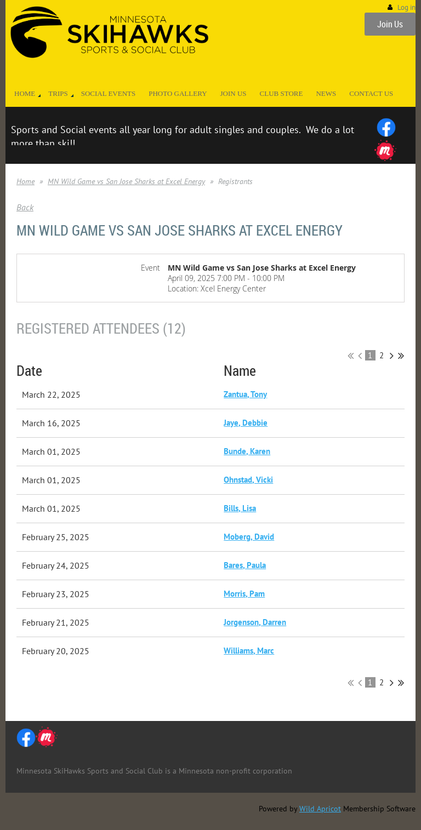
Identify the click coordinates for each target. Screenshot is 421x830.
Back (24, 207)
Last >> (401, 355)
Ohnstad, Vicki (248, 479)
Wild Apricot (320, 809)
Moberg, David (249, 536)
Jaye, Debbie (246, 422)
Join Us (390, 24)
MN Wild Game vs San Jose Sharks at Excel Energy (126, 181)
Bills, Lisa (240, 508)
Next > (392, 355)
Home (25, 181)
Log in (406, 7)
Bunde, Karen (247, 451)
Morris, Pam (244, 593)
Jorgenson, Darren (255, 622)
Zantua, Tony (245, 394)
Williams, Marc (249, 650)
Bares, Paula (245, 565)
